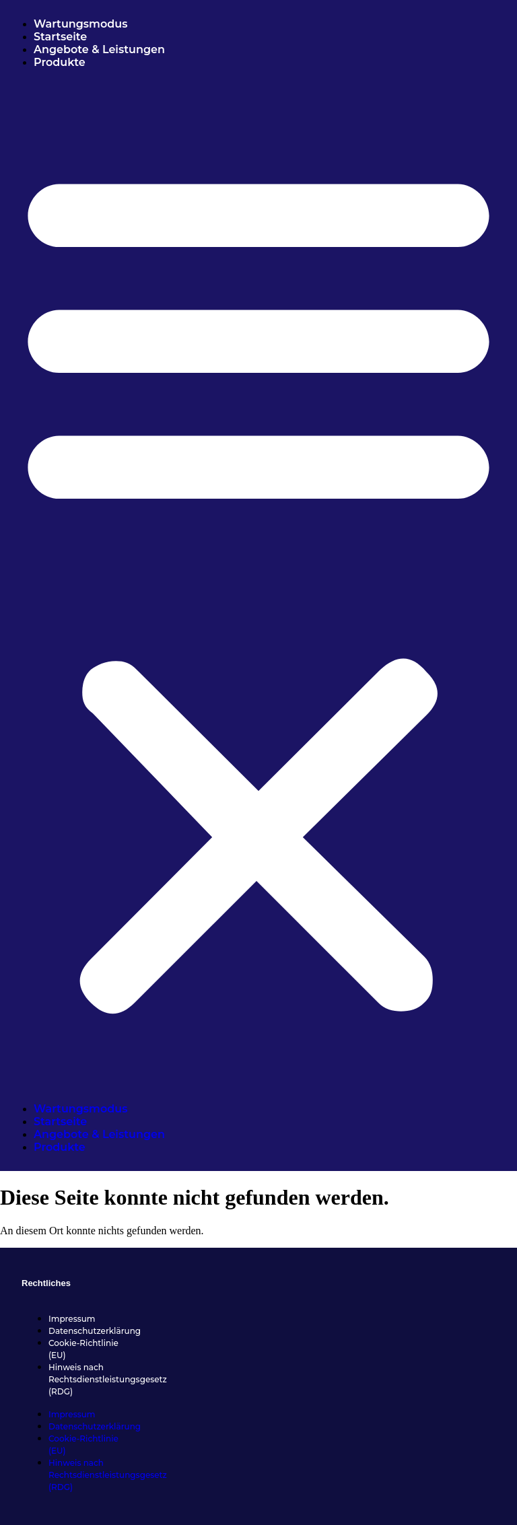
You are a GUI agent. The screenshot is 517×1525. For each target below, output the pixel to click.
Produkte (59, 62)
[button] (258, 585)
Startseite (60, 36)
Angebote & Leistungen (101, 49)
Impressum (72, 1319)
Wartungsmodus (80, 23)
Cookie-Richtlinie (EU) (83, 1349)
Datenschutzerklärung (94, 1331)
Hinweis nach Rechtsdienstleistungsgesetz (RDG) (107, 1379)
